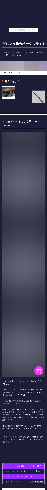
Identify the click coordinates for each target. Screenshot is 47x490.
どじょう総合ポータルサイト (23, 44)
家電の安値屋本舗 (36, 481)
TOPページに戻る (11, 72)
